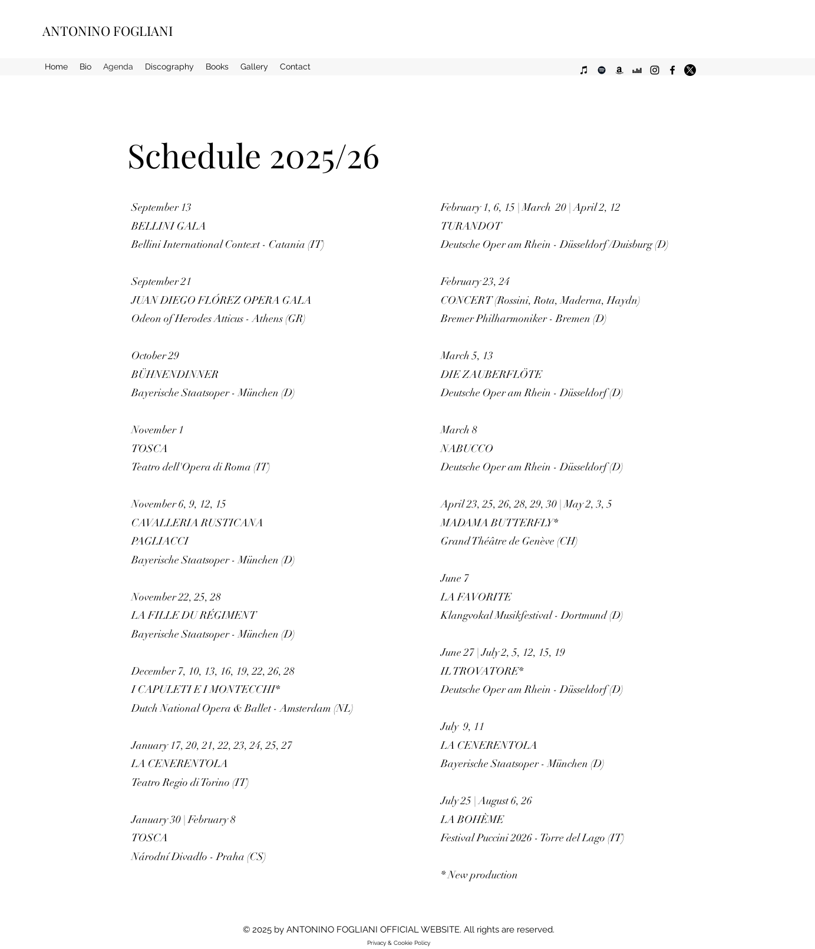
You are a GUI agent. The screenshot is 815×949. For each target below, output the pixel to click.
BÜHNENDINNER (176, 374)
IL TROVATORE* (482, 671)
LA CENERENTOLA (179, 763)
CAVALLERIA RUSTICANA (197, 522)
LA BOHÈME (472, 819)
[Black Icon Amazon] (619, 70)
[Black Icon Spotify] (602, 70)
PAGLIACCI (160, 541)
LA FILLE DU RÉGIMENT (193, 615)
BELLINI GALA (168, 226)
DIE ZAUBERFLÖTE (491, 374)
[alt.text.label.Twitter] (690, 70)
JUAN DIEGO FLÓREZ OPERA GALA (221, 300)
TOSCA (149, 448)
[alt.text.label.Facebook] (672, 70)
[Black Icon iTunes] (584, 70)
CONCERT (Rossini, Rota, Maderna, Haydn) (541, 300)
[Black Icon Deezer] (637, 70)
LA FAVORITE (476, 596)
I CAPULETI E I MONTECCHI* (205, 689)
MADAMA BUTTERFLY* (499, 522)
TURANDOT (471, 226)
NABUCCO (467, 448)
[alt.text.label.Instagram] (655, 70)
